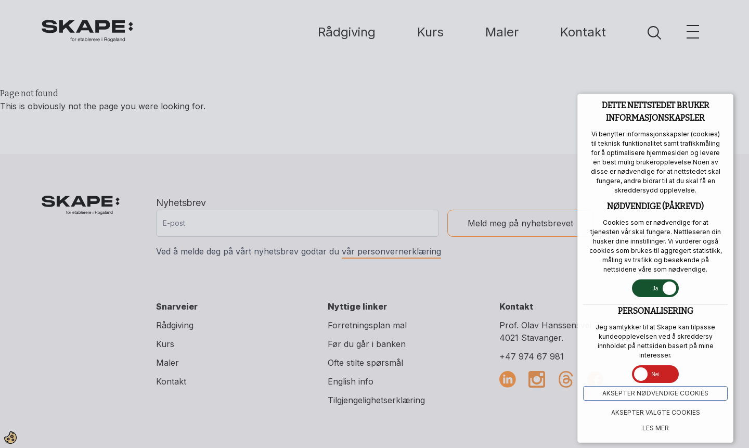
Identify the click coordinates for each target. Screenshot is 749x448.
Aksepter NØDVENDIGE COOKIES (655, 393)
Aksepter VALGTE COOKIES (655, 412)
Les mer (655, 428)
